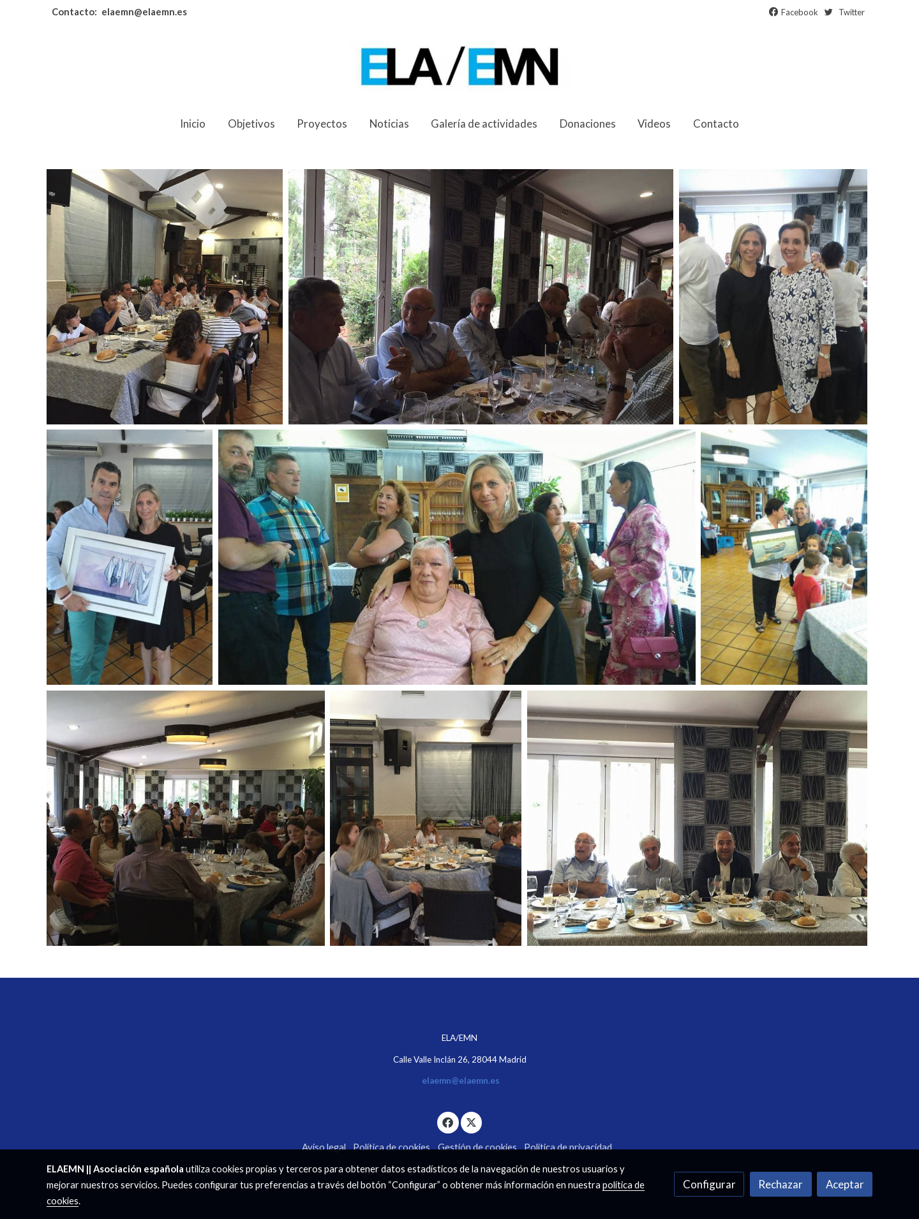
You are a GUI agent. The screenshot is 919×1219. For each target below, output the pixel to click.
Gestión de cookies (477, 1147)
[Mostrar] (165, 296)
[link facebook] (448, 1121)
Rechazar (780, 1184)
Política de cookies (391, 1147)
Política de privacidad (568, 1147)
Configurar (709, 1184)
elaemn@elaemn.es (143, 11)
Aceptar (845, 1184)
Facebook (799, 12)
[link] (459, 66)
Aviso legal (324, 1147)
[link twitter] (471, 1121)
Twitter (852, 12)
